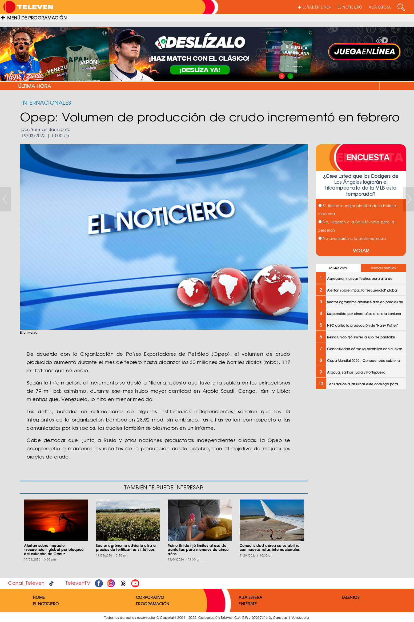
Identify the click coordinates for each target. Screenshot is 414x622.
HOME (39, 597)
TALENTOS (350, 597)
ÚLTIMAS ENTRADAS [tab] (383, 268)
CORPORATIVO (150, 597)
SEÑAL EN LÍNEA (314, 7)
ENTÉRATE (248, 603)
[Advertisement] (360, 436)
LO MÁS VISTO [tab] (338, 268)
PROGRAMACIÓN (152, 603)
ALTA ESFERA (380, 7)
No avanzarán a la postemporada (352, 238)
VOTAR (361, 250)
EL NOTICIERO (350, 7)
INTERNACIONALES (46, 102)
